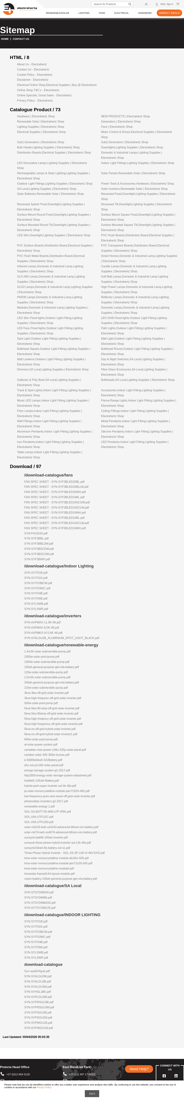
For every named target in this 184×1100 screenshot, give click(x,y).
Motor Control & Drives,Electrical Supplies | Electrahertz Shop (136, 134)
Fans (102, 13)
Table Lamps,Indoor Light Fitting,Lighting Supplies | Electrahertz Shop (49, 455)
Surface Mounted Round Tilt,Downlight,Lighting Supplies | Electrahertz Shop (53, 227)
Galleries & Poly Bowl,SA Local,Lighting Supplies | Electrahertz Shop (49, 382)
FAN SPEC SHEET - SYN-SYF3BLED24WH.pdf (55, 512)
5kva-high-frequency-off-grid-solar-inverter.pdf (53, 723)
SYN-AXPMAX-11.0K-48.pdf (42, 622)
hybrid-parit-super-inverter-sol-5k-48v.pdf (50, 785)
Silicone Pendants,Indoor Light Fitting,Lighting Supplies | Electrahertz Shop (137, 434)
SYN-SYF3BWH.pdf (37, 559)
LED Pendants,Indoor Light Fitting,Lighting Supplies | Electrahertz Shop (134, 444)
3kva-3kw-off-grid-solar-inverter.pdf (46, 692)
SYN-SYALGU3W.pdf (38, 986)
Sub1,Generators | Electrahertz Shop (40, 142)
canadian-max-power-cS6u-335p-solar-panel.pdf (55, 749)
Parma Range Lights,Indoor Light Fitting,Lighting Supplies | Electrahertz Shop (138, 403)
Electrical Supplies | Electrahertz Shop (41, 131)
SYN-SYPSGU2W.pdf (38, 1017)
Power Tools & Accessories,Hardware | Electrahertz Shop (137, 183)
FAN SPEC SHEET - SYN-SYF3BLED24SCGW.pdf (57, 502)
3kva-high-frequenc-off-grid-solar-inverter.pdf (52, 698)
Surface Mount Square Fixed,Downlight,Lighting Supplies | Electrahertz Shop (138, 217)
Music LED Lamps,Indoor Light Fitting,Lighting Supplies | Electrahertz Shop (53, 403)
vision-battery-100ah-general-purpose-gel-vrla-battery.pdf (60, 878)
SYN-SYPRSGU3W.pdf (39, 1007)
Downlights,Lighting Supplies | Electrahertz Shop (132, 147)
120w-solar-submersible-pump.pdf (46, 672)
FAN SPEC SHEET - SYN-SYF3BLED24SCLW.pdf (56, 507)
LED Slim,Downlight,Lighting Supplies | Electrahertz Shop (53, 235)
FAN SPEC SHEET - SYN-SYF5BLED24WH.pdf (55, 528)
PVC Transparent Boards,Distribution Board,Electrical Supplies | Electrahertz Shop (135, 248)
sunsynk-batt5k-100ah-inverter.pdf (46, 837)
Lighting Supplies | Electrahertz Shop (40, 126)
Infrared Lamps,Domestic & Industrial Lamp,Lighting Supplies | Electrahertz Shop (50, 269)
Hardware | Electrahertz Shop (36, 116)
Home (5, 39)
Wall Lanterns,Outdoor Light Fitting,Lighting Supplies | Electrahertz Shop (51, 362)
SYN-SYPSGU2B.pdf (37, 1012)
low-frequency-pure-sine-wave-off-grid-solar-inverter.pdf (59, 796)
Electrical (121, 13)
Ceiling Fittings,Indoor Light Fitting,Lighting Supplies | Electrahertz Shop (135, 413)
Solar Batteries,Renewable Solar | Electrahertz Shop (50, 193)
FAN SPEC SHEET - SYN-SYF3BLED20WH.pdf (55, 491)
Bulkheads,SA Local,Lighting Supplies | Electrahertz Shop (137, 379)
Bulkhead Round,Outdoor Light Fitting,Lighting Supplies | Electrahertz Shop (137, 351)
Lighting (84, 13)
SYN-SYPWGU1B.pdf (38, 1022)
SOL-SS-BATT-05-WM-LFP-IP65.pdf (47, 811)
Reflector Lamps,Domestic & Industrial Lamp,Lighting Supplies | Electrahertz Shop (135, 300)
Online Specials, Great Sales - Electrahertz (44, 95)
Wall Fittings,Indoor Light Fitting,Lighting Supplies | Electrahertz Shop (49, 424)
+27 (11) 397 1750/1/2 (79, 1074)
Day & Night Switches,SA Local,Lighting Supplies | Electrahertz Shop (133, 362)
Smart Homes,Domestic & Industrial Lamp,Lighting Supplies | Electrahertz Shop (139, 258)
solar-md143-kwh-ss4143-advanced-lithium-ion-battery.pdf (61, 827)
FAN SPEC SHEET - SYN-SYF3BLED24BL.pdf (54, 497)
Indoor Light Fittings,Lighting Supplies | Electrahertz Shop (137, 162)
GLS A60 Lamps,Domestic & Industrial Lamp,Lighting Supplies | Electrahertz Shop (51, 279)
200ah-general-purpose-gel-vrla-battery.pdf (51, 682)
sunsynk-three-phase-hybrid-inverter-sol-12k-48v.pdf (57, 842)
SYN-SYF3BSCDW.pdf (39, 548)
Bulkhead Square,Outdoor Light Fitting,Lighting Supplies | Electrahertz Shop (53, 351)
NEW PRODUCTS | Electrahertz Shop (125, 116)
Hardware (145, 13)
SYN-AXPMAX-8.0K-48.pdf (41, 627)
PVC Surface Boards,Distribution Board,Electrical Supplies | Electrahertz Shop (55, 248)
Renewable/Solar (57, 13)
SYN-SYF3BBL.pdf (36, 538)
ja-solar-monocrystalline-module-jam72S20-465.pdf (56, 791)
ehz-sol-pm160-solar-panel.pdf (43, 765)
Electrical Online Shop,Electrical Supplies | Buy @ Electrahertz (57, 84)
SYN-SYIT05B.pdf (35, 598)
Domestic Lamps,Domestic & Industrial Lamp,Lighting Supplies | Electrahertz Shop (135, 310)
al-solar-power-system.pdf (40, 744)
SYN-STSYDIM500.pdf (39, 892)
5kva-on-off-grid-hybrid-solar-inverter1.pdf (50, 734)
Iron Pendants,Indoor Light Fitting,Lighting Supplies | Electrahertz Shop (50, 444)
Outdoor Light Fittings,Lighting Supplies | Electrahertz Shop (55, 183)
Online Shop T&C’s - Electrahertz (38, 90)
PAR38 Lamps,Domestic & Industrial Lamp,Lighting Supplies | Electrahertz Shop (49, 300)
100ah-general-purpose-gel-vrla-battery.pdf (51, 667)
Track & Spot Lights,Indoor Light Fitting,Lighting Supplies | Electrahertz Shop (54, 393)
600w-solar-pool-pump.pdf (41, 739)
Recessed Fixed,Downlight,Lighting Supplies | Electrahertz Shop (138, 196)
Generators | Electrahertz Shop (121, 121)
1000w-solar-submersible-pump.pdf (46, 661)
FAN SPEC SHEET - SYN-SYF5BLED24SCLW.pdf (56, 523)
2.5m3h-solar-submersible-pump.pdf (47, 677)
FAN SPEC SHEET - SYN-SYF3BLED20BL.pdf (54, 481)
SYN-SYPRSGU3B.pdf (39, 1002)
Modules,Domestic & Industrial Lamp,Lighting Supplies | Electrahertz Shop (52, 310)
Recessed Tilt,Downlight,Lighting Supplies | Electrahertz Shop (136, 207)
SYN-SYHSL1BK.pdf (37, 991)
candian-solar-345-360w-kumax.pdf (46, 754)
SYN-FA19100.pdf (35, 533)
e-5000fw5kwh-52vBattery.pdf (43, 759)
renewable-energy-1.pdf (39, 806)
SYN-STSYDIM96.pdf (38, 897)
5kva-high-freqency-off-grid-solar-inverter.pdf (52, 718)
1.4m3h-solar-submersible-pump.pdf (47, 651)
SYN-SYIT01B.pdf (35, 572)
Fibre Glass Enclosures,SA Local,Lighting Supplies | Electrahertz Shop (134, 372)
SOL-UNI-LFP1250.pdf (38, 822)
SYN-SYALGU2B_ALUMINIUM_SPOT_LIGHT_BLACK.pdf (61, 638)
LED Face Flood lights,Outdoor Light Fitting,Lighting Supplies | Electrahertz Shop (50, 331)
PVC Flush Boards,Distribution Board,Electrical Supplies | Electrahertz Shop (137, 238)
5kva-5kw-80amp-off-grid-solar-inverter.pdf (51, 713)
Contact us (21, 39)
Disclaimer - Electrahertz (32, 79)
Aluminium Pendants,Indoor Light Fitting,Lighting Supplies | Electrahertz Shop (54, 434)
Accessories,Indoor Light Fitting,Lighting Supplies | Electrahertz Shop (133, 393)
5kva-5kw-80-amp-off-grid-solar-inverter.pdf (51, 708)
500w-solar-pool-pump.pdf (41, 703)
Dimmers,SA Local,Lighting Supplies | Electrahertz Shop (53, 369)
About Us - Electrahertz (32, 64)
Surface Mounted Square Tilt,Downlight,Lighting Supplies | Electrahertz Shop (138, 227)
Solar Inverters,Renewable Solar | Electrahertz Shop (134, 188)
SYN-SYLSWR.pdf (36, 608)
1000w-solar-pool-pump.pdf (41, 656)
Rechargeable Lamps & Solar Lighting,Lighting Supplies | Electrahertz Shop (53, 176)
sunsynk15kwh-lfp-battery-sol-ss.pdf (47, 847)
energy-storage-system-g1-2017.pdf (47, 770)
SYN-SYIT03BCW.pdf (38, 583)
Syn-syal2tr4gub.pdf (37, 971)
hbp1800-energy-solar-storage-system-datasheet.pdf (57, 775)
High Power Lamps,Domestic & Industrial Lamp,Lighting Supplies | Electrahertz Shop (136, 289)
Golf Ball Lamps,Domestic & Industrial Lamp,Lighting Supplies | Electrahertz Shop (134, 279)
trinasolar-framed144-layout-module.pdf (49, 873)
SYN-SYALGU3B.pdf (37, 981)
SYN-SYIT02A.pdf (35, 577)
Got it (92, 1093)
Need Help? (139, 1069)
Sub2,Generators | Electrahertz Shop (124, 142)
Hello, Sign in (166, 4)
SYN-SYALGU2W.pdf (38, 976)
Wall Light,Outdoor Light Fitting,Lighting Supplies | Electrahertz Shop (133, 341)
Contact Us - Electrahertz (33, 69)
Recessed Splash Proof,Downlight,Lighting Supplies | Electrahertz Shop (51, 207)
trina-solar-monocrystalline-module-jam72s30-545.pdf (58, 863)
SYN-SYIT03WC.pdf (37, 588)
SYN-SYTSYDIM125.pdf (39, 907)
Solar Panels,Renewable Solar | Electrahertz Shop (133, 173)
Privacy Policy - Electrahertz (35, 100)
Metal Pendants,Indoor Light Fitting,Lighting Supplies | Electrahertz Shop (135, 424)
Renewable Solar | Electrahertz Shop (40, 121)
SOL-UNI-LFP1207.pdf (38, 816)
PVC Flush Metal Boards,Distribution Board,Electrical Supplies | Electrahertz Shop (51, 258)
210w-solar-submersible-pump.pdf (46, 687)
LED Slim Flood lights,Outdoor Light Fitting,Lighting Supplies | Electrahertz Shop (49, 320)
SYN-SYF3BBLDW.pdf (38, 543)
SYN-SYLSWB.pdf (36, 603)
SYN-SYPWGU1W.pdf (38, 1028)
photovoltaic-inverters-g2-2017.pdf (46, 801)
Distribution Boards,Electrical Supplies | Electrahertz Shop (54, 152)
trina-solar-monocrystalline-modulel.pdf (49, 868)
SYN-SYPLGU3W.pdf (38, 996)
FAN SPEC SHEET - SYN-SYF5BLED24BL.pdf (54, 517)
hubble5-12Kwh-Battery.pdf (41, 780)
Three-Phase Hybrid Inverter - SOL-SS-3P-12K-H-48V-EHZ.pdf (64, 852)
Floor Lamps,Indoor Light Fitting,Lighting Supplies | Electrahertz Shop (49, 413)
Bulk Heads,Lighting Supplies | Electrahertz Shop (48, 147)
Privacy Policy (44, 1087)
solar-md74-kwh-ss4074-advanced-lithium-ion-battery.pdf (60, 832)
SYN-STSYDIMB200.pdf (39, 902)
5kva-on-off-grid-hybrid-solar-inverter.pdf (49, 728)
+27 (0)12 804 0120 (15, 1074)
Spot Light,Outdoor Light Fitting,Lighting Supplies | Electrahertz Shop (49, 341)
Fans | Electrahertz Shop (117, 126)
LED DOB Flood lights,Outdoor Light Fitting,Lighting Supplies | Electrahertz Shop (134, 320)
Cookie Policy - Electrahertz (34, 74)
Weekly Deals (169, 12)
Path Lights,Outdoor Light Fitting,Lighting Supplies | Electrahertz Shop (133, 331)
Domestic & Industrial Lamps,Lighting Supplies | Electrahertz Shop (131, 155)
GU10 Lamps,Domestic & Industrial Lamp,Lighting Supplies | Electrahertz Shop (55, 289)
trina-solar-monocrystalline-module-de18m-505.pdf (56, 858)
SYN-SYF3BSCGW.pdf (39, 554)
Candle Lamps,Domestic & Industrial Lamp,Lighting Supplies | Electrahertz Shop (133, 269)
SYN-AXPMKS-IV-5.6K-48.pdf (43, 632)
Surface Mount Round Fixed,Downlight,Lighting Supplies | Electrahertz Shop (54, 217)
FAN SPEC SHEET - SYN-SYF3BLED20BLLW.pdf (56, 486)
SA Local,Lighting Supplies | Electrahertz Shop (46, 188)
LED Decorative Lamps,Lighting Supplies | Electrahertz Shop (52, 165)
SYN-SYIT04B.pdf (35, 593)
